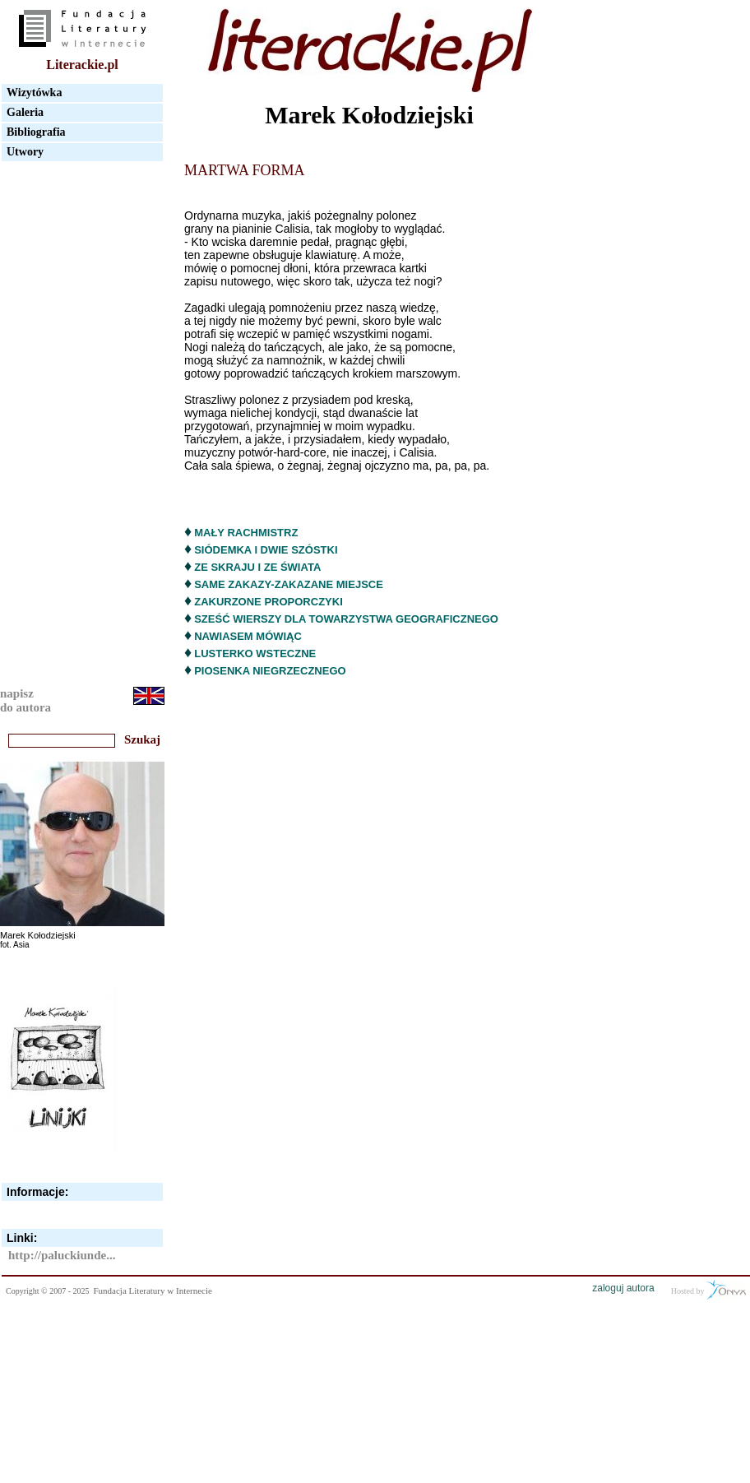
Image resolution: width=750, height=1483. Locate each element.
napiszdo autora (25, 700)
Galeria (25, 112)
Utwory (25, 152)
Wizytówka (34, 92)
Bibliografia (36, 132)
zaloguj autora (623, 1288)
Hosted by (708, 1290)
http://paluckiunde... (61, 1255)
